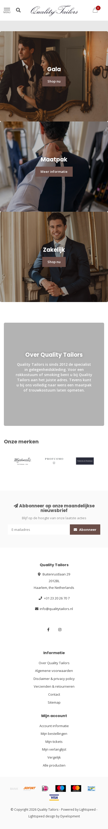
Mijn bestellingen (54, 733)
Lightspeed (87, 809)
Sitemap (54, 702)
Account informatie (54, 726)
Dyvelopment (70, 816)
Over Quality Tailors (54, 663)
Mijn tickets (54, 741)
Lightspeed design (41, 816)
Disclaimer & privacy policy (54, 678)
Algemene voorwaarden (54, 670)
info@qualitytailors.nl (56, 608)
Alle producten (54, 765)
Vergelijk (54, 757)
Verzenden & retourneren (54, 686)
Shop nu (54, 81)
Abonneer (85, 529)
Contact (54, 694)
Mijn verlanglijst (54, 749)
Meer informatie (54, 171)
